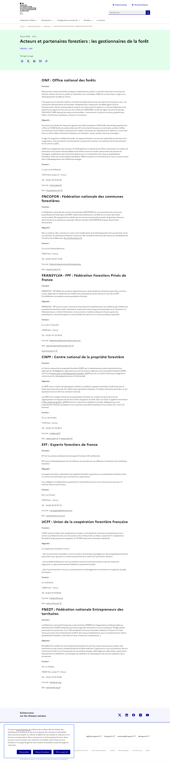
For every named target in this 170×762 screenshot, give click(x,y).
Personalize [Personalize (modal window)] (24, 752)
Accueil (22, 26)
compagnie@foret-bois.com (61, 510)
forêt (30, 49)
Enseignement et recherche (67, 20)
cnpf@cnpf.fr (55, 433)
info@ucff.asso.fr (56, 598)
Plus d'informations (72, 238)
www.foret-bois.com (54, 515)
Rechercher (148, 12)
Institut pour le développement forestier (67, 373)
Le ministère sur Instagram (140, 715)
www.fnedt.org (52, 687)
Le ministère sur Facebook (133, 715)
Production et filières (27, 20)
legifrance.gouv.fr (92, 736)
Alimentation (46, 20)
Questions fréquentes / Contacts (78, 750)
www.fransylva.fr (48, 351)
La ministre (101, 20)
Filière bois (47, 26)
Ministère (87, 20)
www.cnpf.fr (51, 438)
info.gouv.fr (108, 736)
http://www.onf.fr (53, 190)
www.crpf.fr (65, 438)
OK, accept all (62, 752)
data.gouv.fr (142, 736)
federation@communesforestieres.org (65, 264)
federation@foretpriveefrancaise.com (65, 340)
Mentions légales (123, 750)
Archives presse (137, 750)
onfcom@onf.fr (56, 185)
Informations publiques (99, 750)
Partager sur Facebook (22, 61)
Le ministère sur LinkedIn (126, 715)
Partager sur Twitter (28, 61)
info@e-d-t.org (55, 682)
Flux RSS (112, 750)
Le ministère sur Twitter (119, 715)
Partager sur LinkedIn (34, 61)
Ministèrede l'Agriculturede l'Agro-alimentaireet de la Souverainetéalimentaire (28, 8)
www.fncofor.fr (52, 269)
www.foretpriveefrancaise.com (58, 345)
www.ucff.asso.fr (52, 603)
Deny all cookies (42, 752)
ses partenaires (22, 729)
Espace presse (121, 4)
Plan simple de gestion (52, 402)
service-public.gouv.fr (125, 736)
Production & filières (34, 26)
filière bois (23, 49)
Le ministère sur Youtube (147, 715)
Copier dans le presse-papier (46, 61)
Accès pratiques (141, 4)
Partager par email (40, 61)
